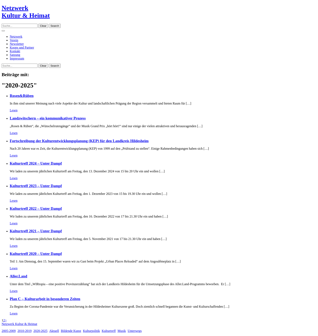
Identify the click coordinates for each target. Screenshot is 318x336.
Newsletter (17, 44)
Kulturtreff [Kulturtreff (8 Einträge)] (109, 331)
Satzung (15, 55)
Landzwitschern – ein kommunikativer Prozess (48, 118)
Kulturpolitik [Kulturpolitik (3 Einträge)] (91, 331)
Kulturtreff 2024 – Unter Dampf (36, 163)
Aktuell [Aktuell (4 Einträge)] (54, 331)
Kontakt (15, 51)
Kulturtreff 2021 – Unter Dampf (36, 231)
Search (54, 25)
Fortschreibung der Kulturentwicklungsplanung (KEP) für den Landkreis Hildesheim (79, 141)
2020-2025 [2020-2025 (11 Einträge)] (40, 331)
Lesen (13, 110)
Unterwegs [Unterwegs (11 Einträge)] (135, 331)
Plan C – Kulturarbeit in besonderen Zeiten (45, 299)
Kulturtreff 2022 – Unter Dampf (36, 208)
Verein (14, 40)
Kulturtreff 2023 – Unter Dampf (36, 186)
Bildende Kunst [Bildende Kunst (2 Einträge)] (71, 331)
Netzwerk (16, 36)
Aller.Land (18, 276)
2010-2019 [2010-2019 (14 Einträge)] (24, 331)
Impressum (17, 58)
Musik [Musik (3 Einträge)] (122, 331)
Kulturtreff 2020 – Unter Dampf (36, 254)
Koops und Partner (22, 47)
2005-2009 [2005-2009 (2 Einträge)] (9, 331)
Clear (43, 25)
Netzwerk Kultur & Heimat (19, 324)
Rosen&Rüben (21, 96)
